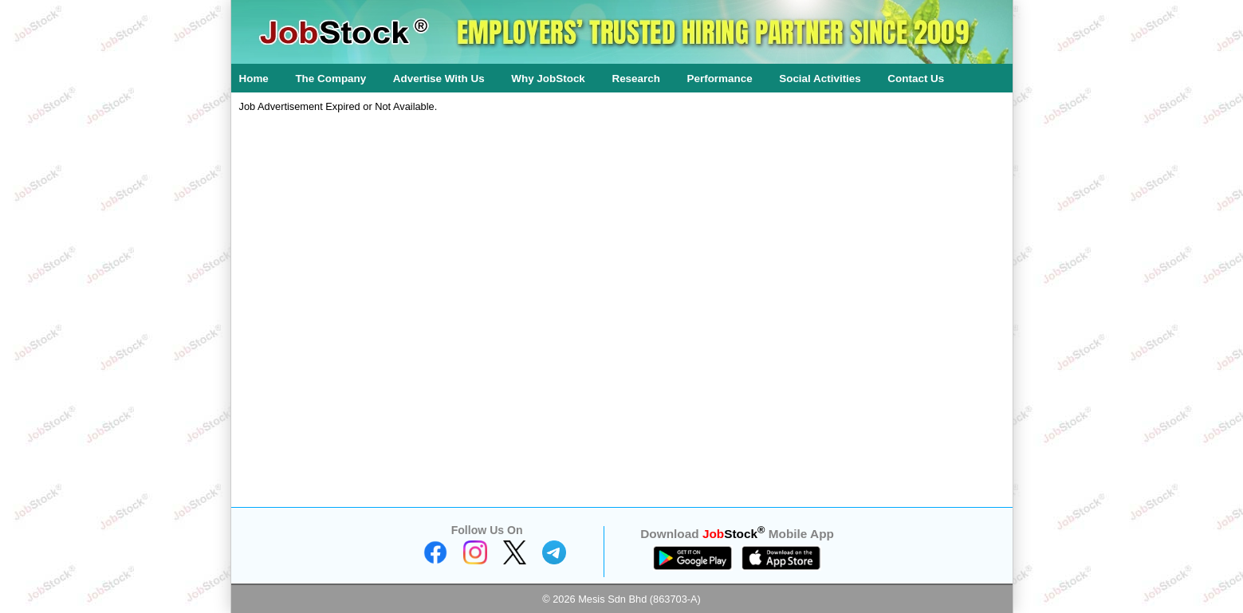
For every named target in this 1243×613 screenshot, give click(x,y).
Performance (720, 78)
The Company (330, 78)
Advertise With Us (439, 78)
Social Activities (820, 78)
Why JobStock (548, 78)
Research (636, 78)
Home (254, 78)
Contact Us (915, 78)
